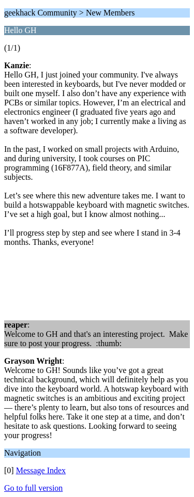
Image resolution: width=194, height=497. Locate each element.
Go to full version (33, 488)
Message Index (41, 470)
